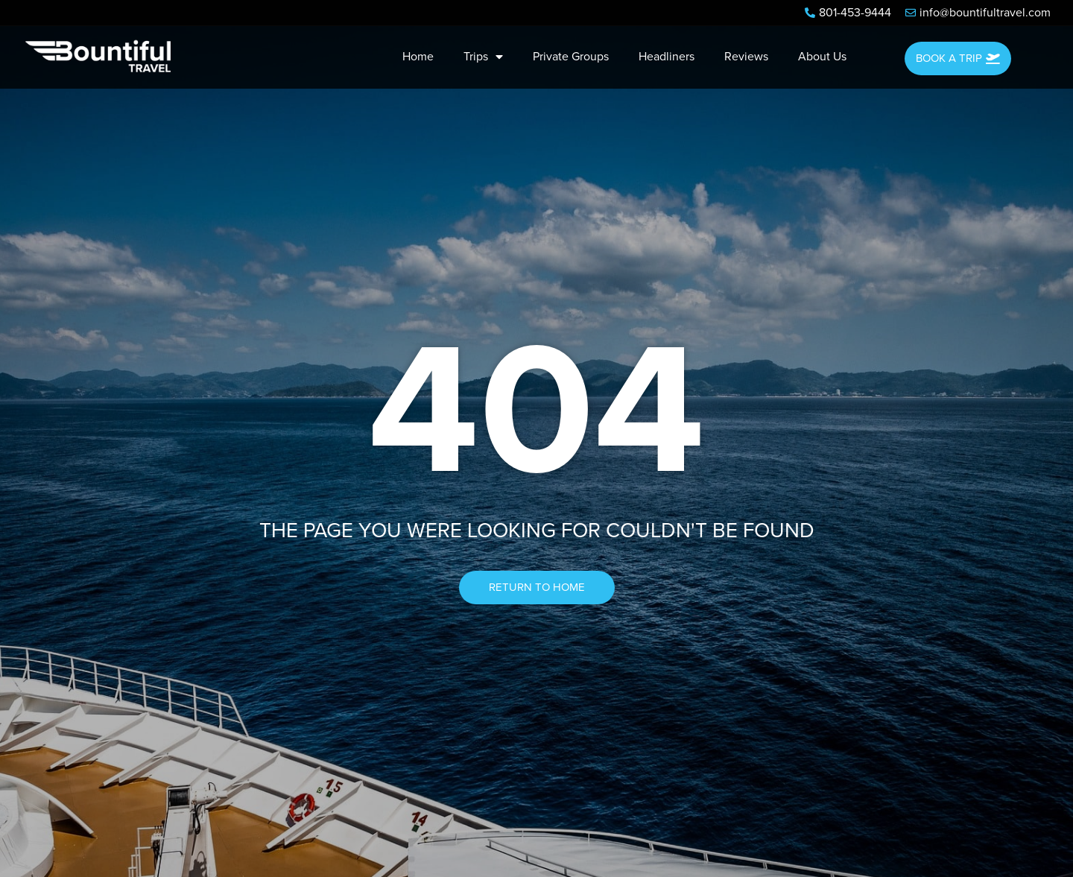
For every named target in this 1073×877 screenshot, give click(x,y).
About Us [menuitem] (822, 56)
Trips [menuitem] (483, 56)
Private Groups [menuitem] (571, 56)
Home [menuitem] (418, 56)
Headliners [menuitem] (666, 56)
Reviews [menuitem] (746, 56)
